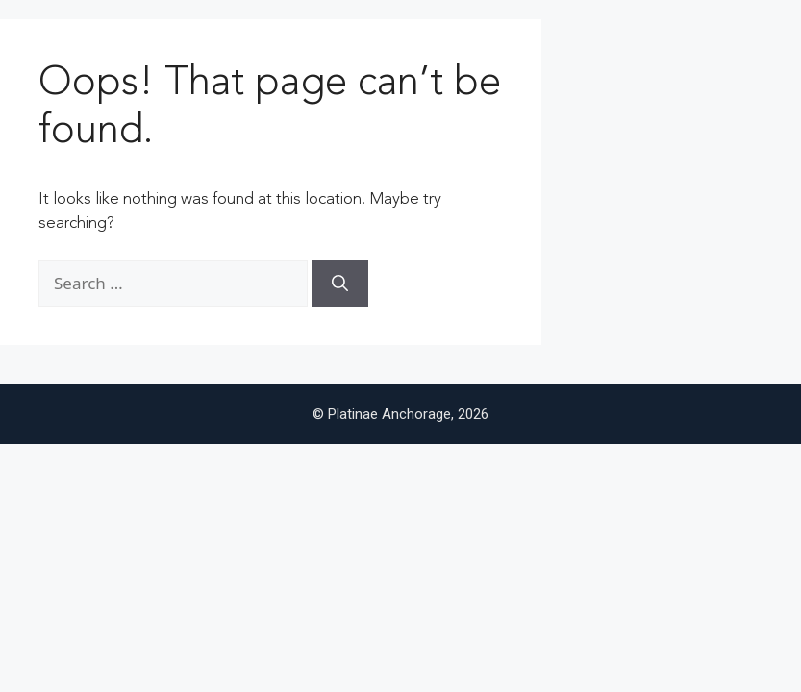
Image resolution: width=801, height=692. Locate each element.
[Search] (340, 283)
